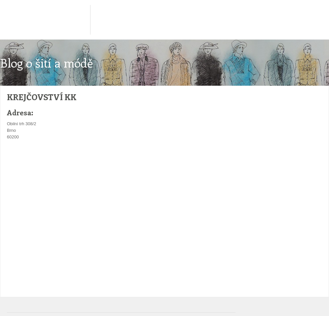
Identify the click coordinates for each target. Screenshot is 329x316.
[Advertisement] (123, 160)
